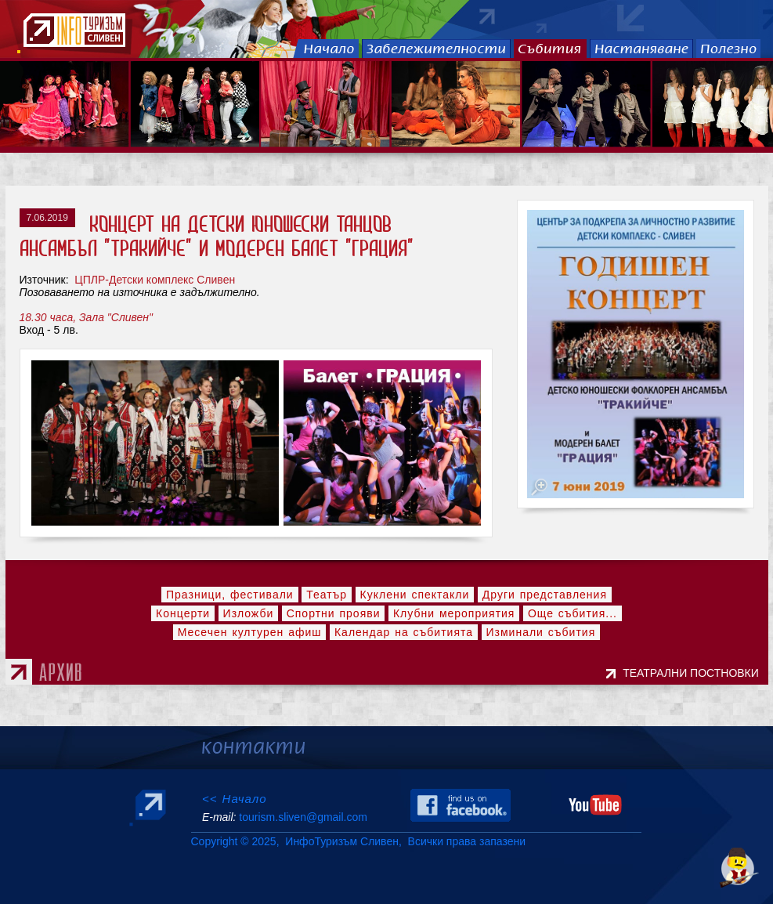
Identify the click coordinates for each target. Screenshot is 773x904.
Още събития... (572, 613)
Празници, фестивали (230, 594)
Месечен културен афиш (250, 632)
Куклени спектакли (415, 594)
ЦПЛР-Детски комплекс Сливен (153, 279)
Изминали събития (541, 632)
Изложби (248, 613)
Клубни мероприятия (454, 613)
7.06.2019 (47, 217)
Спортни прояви (334, 613)
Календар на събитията (403, 632)
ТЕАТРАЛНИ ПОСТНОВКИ (693, 673)
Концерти (183, 613)
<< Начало (234, 798)
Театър (326, 594)
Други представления (544, 594)
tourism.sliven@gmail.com (303, 817)
